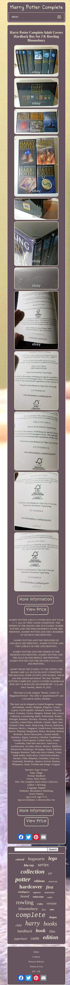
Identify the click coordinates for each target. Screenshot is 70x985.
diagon (53, 917)
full (50, 873)
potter (22, 879)
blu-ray (29, 865)
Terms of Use (36, 966)
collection (33, 871)
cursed (19, 859)
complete (30, 915)
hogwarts (36, 858)
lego (52, 858)
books (50, 923)
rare (52, 909)
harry (32, 923)
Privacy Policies (36, 961)
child (18, 925)
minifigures (24, 891)
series (43, 864)
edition (50, 937)
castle (35, 938)
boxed (25, 896)
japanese (37, 892)
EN (33, 971)
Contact (36, 956)
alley (44, 909)
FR (38, 971)
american (53, 881)
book (41, 930)
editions (39, 881)
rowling (24, 902)
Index (36, 951)
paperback (20, 938)
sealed (49, 897)
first (49, 887)
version (52, 903)
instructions (50, 892)
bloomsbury (28, 908)
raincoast (38, 896)
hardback (24, 931)
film (52, 931)
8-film (40, 904)
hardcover (30, 887)
